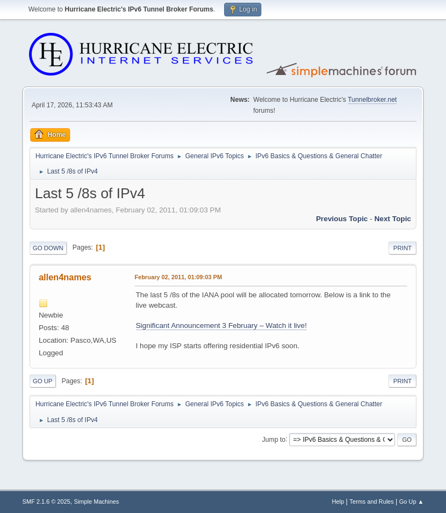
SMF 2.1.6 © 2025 (46, 501)
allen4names (65, 277)
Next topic (392, 219)
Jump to (273, 439)
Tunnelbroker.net (372, 99)
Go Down (48, 248)
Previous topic (342, 219)
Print (402, 248)
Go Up (43, 381)
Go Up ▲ (411, 501)
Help (338, 501)
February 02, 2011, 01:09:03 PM (178, 277)
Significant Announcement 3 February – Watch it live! (221, 325)
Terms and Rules (372, 501)
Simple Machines (96, 501)
